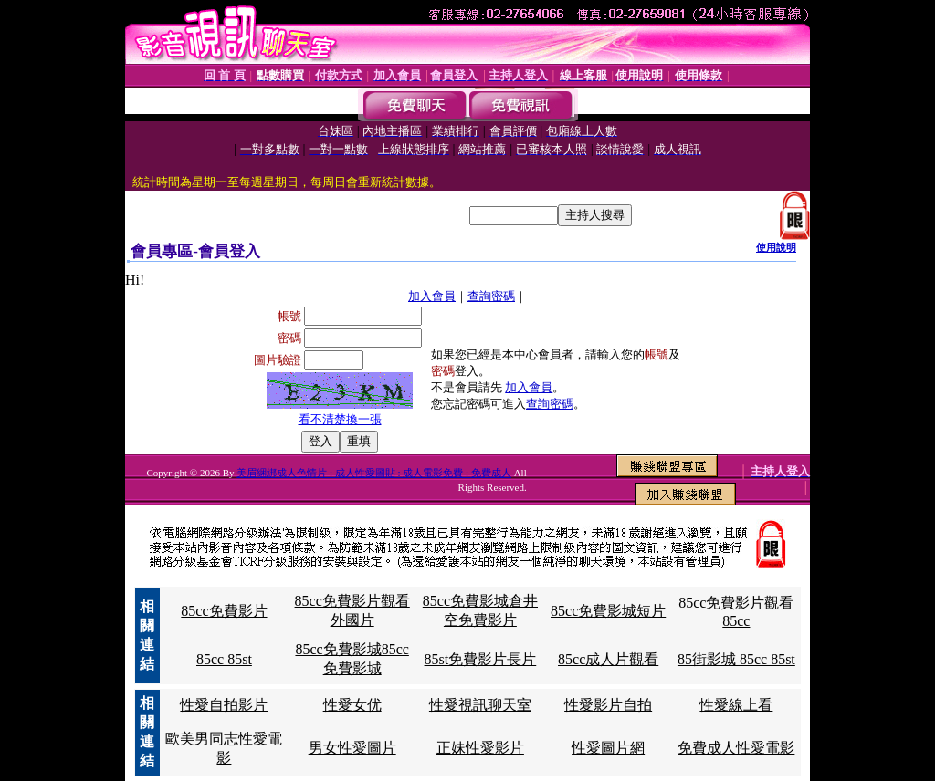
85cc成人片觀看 (608, 659)
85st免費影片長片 (481, 659)
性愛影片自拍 (608, 705)
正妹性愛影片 (480, 747)
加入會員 (432, 296)
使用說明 (776, 247)
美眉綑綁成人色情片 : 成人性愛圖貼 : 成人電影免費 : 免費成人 (373, 472)
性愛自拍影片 (224, 705)
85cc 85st (224, 659)
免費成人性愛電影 (736, 747)
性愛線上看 (735, 705)
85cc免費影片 (224, 611)
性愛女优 (352, 705)
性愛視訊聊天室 (480, 705)
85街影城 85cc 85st (736, 659)
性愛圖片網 (608, 747)
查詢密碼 (491, 296)
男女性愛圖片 (352, 747)
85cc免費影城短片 (608, 611)
